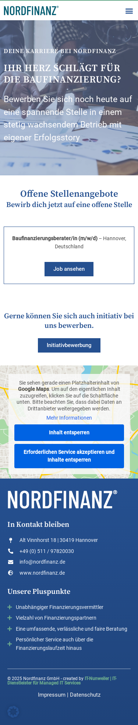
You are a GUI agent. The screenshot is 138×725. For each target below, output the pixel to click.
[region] (69, 97)
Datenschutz (85, 694)
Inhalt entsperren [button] (69, 432)
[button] (129, 10)
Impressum (52, 694)
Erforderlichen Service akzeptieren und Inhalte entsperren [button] (69, 455)
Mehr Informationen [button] (69, 418)
